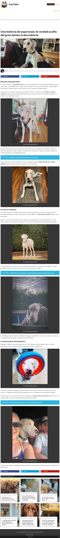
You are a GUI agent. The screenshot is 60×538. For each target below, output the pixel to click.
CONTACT (41, 532)
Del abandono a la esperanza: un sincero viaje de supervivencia (26, 402)
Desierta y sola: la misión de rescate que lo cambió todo (24, 157)
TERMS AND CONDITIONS (22, 532)
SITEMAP (36, 532)
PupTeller (14, 4)
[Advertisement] (30, 20)
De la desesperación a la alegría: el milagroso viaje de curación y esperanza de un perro (32, 273)
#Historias (51, 4)
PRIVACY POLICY (31, 532)
